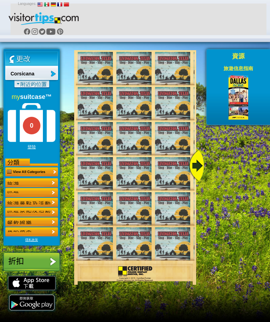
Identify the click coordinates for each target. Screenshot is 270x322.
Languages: (27, 4)
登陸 (31, 147)
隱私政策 (31, 240)
